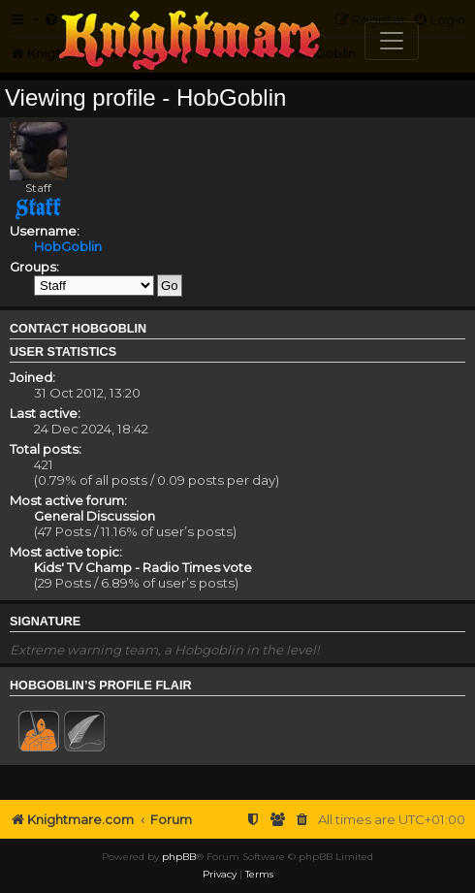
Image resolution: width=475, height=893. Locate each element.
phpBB (179, 856)
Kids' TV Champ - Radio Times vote (143, 567)
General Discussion (94, 516)
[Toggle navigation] (391, 40)
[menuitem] (302, 820)
